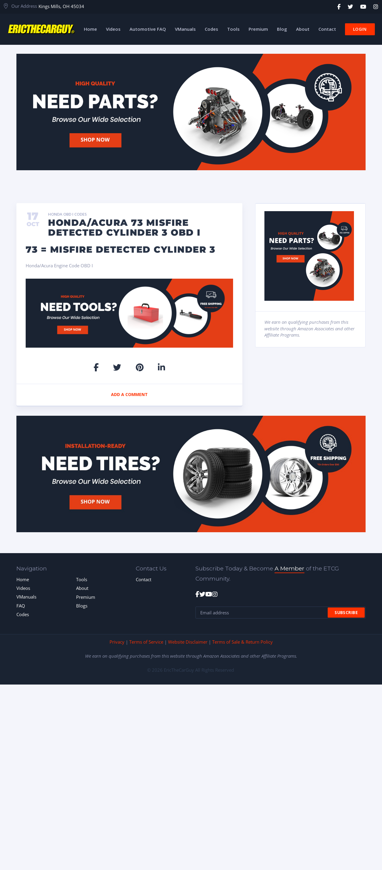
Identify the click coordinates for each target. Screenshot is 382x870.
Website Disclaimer (187, 642)
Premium (85, 597)
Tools (81, 579)
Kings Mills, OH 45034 (61, 6)
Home (22, 579)
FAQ (20, 606)
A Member (289, 568)
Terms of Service (146, 642)
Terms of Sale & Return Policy (242, 642)
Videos (23, 588)
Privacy (117, 642)
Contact (143, 579)
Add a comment (129, 394)
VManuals (26, 597)
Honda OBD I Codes (67, 214)
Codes (22, 614)
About (82, 588)
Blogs (81, 606)
